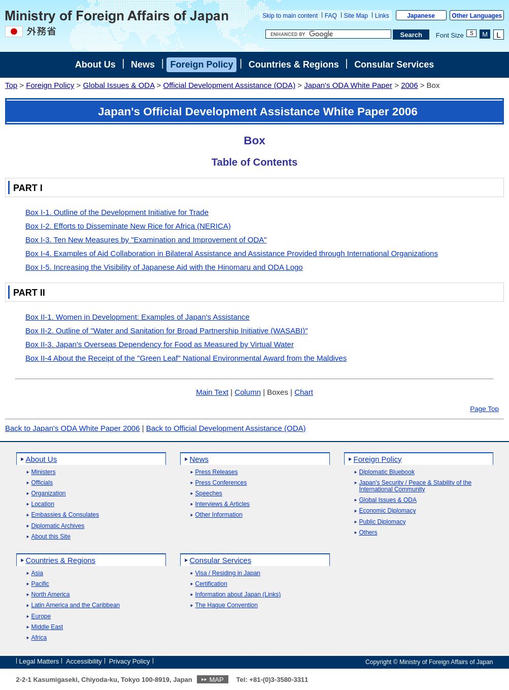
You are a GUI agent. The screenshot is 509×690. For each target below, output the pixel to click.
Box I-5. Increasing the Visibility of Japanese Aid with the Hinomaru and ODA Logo (164, 267)
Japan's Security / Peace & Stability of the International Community (415, 486)
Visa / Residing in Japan (228, 573)
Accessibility (84, 661)
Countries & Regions (294, 64)
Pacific (40, 584)
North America (50, 594)
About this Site (51, 537)
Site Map (356, 15)
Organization (48, 493)
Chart (303, 392)
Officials (42, 483)
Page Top (484, 409)
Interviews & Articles (222, 504)
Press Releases (216, 472)
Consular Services (394, 64)
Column (247, 392)
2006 (409, 85)
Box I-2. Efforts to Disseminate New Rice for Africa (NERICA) (128, 226)
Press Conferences (221, 483)
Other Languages (477, 15)
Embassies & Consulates (65, 515)
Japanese (421, 15)
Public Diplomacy (382, 522)
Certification (211, 584)
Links (382, 15)
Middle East (47, 627)
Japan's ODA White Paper (348, 85)
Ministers (43, 472)
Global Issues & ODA (118, 85)
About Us (95, 64)
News (143, 64)
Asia (37, 573)
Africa (39, 638)
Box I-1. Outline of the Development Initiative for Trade (117, 212)
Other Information (219, 515)
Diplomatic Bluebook (387, 472)
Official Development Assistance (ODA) (229, 85)
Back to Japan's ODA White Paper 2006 (72, 428)
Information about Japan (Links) (238, 594)
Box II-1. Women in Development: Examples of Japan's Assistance (137, 316)
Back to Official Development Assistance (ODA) (226, 428)
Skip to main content (290, 15)
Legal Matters (39, 661)
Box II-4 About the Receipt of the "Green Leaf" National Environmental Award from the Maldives (186, 358)
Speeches (208, 493)
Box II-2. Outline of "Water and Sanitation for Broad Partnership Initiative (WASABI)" (166, 330)
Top (11, 85)
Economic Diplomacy (387, 511)
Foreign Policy (201, 64)
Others (368, 532)
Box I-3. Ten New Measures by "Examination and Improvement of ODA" (146, 239)
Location (42, 504)
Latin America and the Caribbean (75, 605)
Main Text (212, 392)
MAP (216, 679)
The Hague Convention (226, 605)
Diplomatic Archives (58, 526)
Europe (41, 616)
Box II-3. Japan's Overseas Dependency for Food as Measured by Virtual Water (159, 344)
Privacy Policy (129, 661)
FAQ (331, 15)
